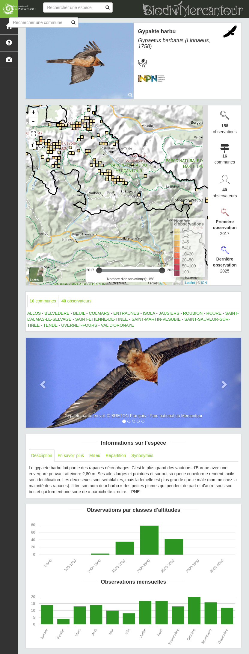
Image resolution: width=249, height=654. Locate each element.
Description (41, 455)
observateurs (76, 301)
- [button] (33, 121)
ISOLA (149, 313)
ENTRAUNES (126, 313)
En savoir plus (71, 455)
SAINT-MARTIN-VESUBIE (156, 319)
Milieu (94, 455)
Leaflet (190, 282)
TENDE (50, 325)
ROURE (214, 313)
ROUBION (193, 313)
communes (43, 301)
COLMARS (99, 313)
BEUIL (79, 313)
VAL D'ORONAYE (117, 325)
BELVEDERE (57, 313)
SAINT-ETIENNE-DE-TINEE (101, 319)
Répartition (116, 455)
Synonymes (142, 455)
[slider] (99, 270)
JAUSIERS (169, 313)
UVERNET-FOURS (79, 325)
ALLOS (34, 313)
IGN (204, 282)
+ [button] (33, 112)
